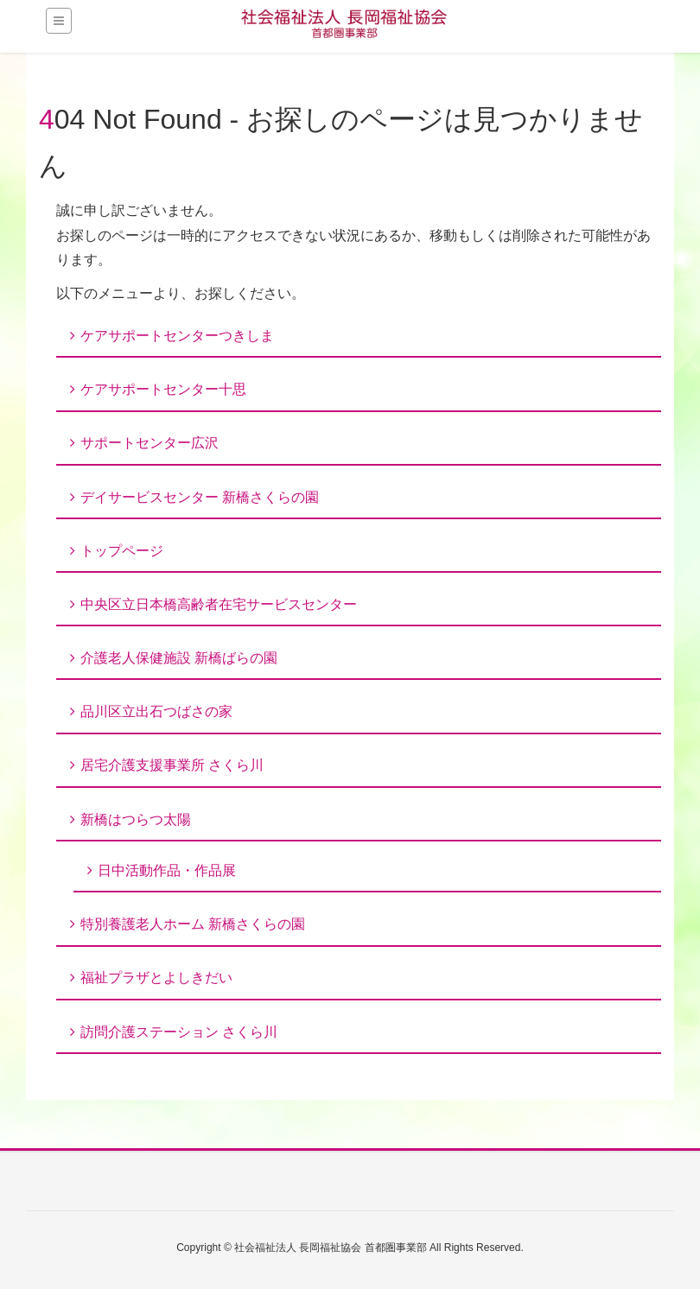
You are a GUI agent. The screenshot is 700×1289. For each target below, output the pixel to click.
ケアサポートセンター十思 (163, 389)
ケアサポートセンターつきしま (177, 335)
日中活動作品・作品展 (167, 870)
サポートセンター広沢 (149, 442)
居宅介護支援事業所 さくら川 (172, 765)
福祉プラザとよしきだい (156, 977)
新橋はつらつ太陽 (135, 819)
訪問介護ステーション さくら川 (178, 1032)
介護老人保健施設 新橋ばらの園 (178, 658)
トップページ (121, 550)
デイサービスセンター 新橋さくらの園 (199, 497)
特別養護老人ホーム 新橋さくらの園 (192, 924)
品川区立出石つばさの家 (156, 711)
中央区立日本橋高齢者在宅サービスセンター (218, 604)
